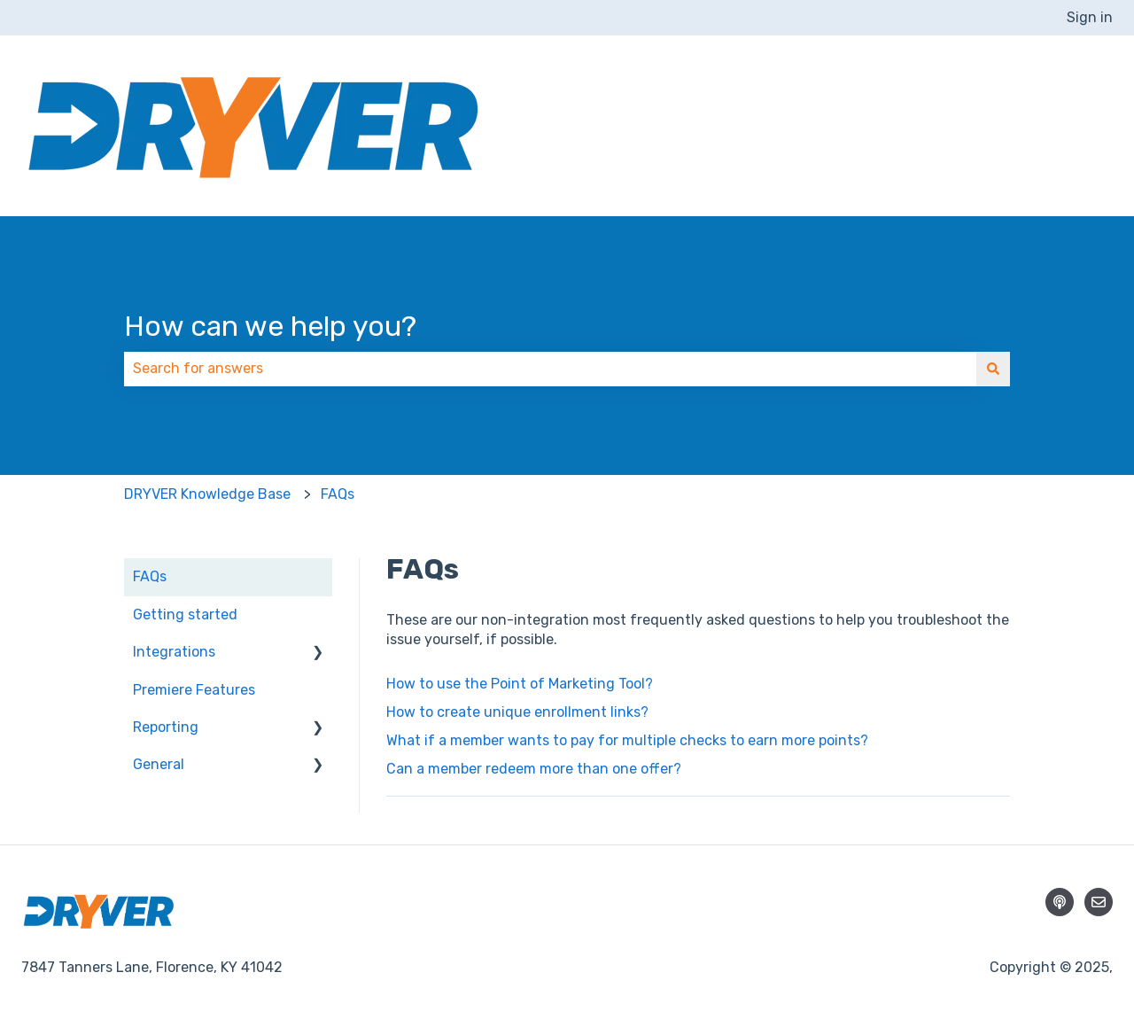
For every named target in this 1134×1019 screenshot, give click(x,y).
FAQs (337, 494)
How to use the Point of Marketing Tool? (519, 683)
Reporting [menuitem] (165, 727)
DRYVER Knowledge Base (207, 494)
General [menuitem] (158, 764)
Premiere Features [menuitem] (194, 689)
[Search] (993, 368)
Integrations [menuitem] (174, 651)
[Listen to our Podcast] (1059, 902)
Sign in (1090, 17)
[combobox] (550, 368)
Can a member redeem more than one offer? (535, 768)
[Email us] (1098, 902)
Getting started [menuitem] (185, 614)
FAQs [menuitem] (150, 576)
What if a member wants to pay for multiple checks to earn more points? (627, 740)
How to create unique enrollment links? (517, 712)
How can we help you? (270, 326)
